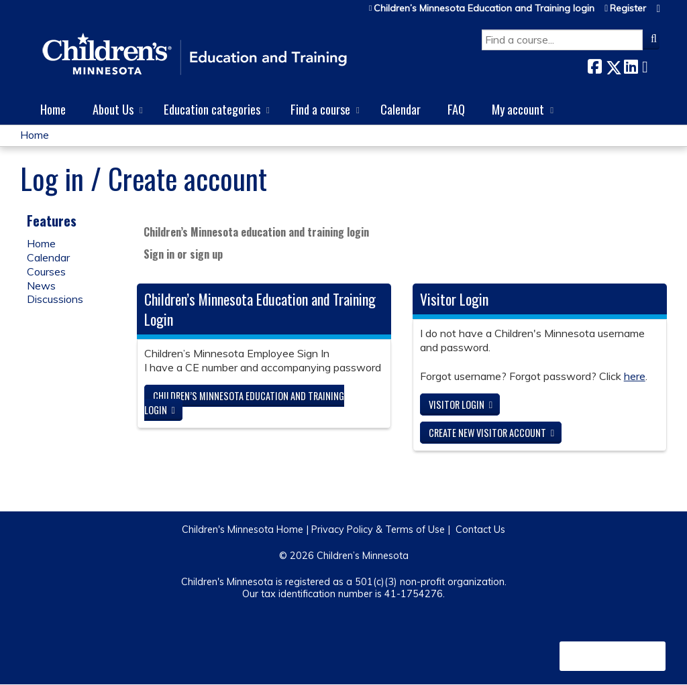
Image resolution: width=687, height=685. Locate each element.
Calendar (400, 109)
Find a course (320, 109)
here (634, 376)
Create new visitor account (487, 433)
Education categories (212, 109)
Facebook (594, 64)
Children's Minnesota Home (242, 529)
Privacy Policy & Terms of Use (378, 529)
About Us (113, 109)
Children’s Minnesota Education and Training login (484, 8)
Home (53, 109)
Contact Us (480, 529)
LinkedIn (630, 64)
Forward (648, 64)
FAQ (456, 109)
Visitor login (456, 404)
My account (518, 109)
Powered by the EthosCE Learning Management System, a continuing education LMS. (612, 656)
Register (628, 8)
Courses (46, 271)
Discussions (55, 299)
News (41, 285)
